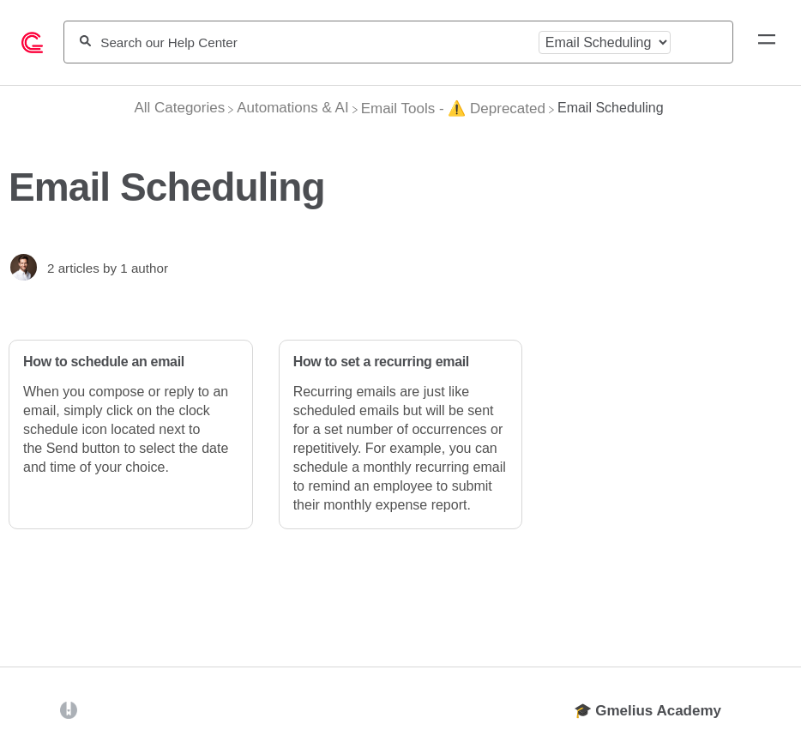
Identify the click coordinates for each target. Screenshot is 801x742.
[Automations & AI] (292, 108)
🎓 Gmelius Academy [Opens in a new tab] (648, 711)
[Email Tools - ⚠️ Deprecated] (453, 108)
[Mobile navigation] (766, 42)
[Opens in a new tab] (68, 710)
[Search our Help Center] (314, 42)
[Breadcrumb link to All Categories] (179, 108)
